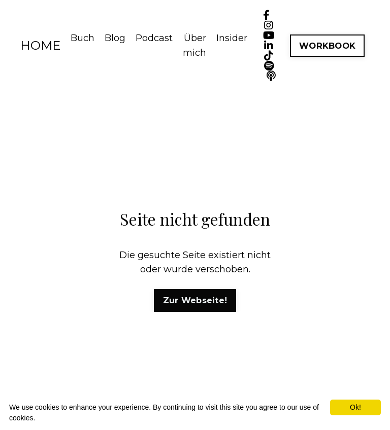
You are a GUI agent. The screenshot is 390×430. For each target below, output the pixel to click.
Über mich (194, 45)
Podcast (154, 38)
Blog (115, 38)
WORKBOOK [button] (327, 46)
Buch (82, 38)
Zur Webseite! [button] (195, 300)
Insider (231, 38)
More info (52, 418)
